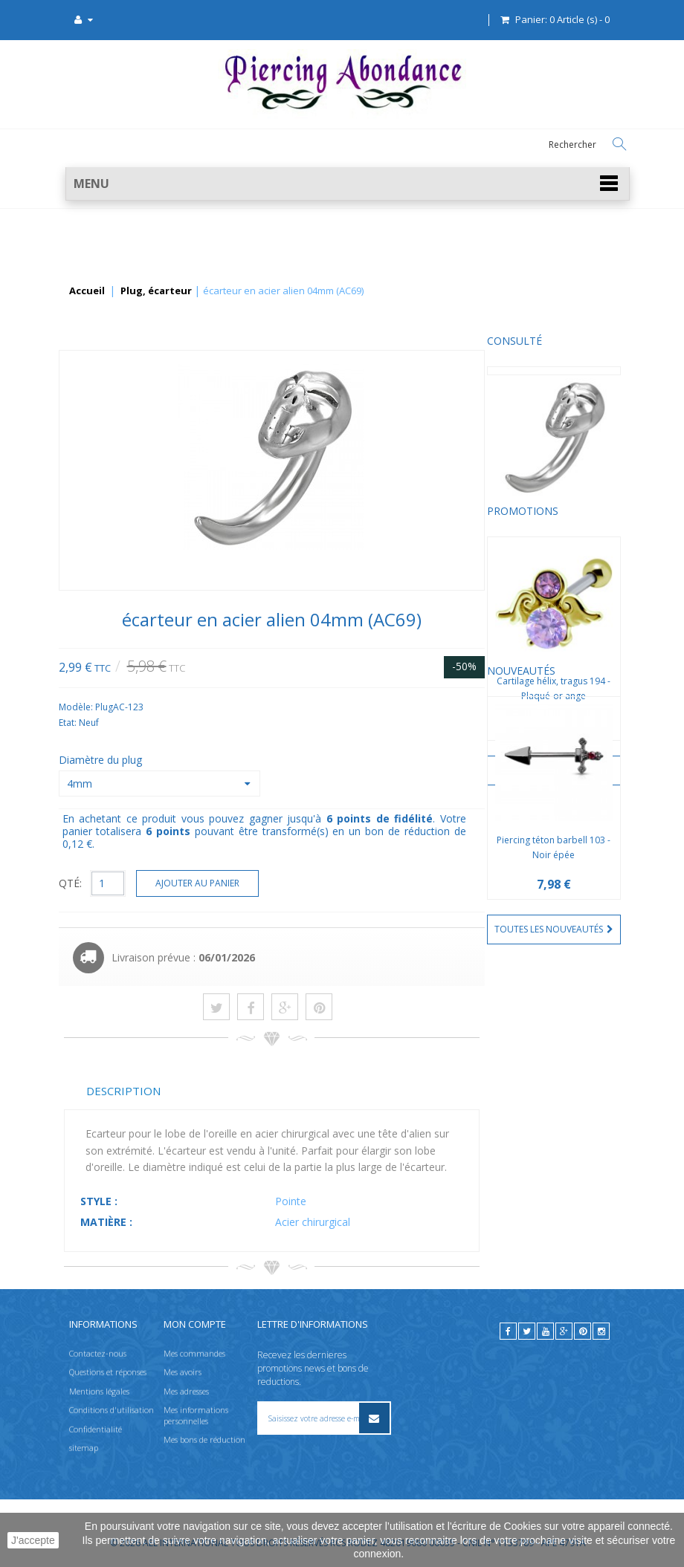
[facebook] (508, 1331)
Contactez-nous (97, 1353)
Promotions (99, 523)
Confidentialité (95, 1429)
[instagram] (601, 1331)
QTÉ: (210, 883)
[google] (563, 1331)
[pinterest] (582, 1331)
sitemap (83, 1447)
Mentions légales (99, 1391)
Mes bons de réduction (204, 1439)
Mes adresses (186, 1391)
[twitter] (526, 1331)
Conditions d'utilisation (111, 1409)
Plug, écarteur (156, 291)
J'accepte (33, 1540)
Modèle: (217, 707)
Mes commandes (194, 1353)
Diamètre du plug (242, 760)
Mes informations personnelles (196, 1415)
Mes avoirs (182, 1372)
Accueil (87, 291)
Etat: (209, 722)
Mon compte (195, 1324)
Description (264, 1090)
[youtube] (545, 1331)
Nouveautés (98, 817)
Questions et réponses (107, 1372)
